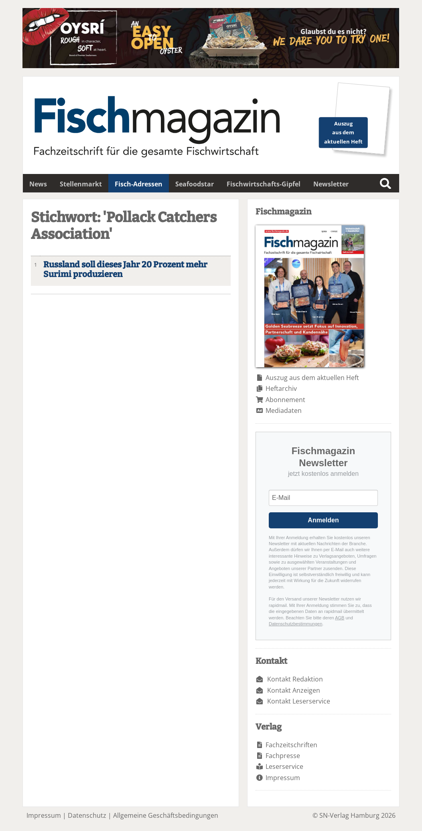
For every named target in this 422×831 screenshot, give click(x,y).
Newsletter (331, 184)
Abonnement (285, 399)
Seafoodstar (194, 184)
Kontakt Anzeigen (293, 690)
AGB (339, 617)
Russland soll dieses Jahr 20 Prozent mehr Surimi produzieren (125, 270)
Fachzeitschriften (291, 744)
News (38, 184)
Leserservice (284, 766)
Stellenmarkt (81, 184)
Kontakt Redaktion (295, 679)
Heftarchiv (281, 388)
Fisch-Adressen (138, 184)
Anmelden (323, 520)
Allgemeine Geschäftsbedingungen (165, 815)
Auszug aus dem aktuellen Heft (312, 377)
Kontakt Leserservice (298, 701)
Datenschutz (87, 815)
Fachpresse (283, 755)
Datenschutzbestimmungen (295, 623)
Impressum (283, 777)
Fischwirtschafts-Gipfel (263, 184)
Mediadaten (284, 410)
